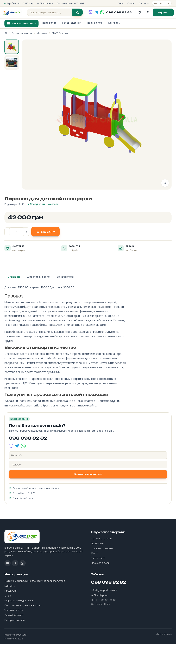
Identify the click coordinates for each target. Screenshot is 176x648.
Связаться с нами (101, 542)
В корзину (45, 235)
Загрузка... (166, 14)
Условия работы (13, 613)
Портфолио (49, 26)
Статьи (131, 3)
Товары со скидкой (102, 551)
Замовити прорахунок (88, 477)
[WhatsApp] (105, 14)
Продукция (10, 594)
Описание (14, 280)
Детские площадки (22, 36)
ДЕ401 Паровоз (60, 36)
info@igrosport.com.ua (104, 593)
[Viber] (92, 14)
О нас (121, 3)
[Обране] (142, 14)
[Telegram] (98, 14)
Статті (94, 556)
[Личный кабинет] (150, 14)
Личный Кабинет (13, 618)
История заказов (14, 623)
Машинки (42, 36)
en (155, 3)
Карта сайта (98, 561)
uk (168, 3)
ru (161, 3)
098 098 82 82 (121, 14)
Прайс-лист (94, 26)
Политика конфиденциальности (22, 608)
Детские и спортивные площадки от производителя (34, 584)
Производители (100, 566)
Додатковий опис (38, 280)
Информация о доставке (18, 604)
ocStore (22, 638)
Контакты (144, 3)
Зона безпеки (65, 280)
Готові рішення (71, 26)
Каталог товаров (22, 26)
